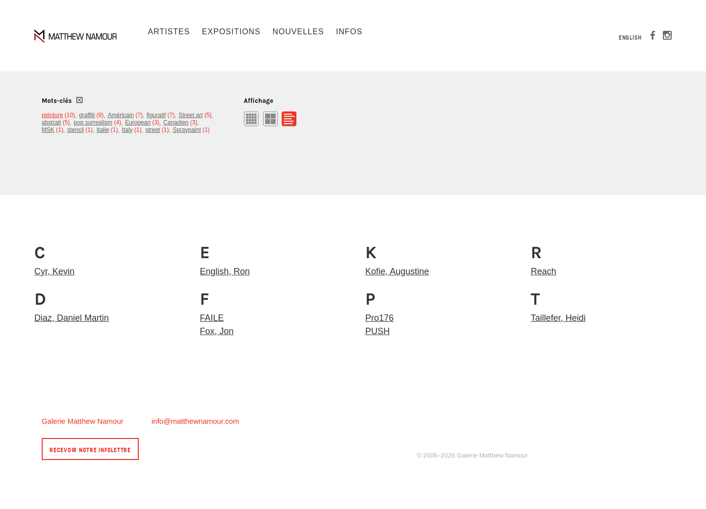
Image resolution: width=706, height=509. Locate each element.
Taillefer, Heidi (558, 318)
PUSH (377, 331)
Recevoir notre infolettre (90, 450)
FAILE (212, 318)
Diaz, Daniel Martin (71, 318)
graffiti (87, 115)
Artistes (169, 31)
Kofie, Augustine (397, 271)
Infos (349, 31)
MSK (48, 129)
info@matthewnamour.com (195, 421)
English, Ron (225, 271)
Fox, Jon (217, 331)
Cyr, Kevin (54, 271)
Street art (190, 115)
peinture (52, 115)
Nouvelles (298, 31)
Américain (121, 115)
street (152, 129)
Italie (103, 129)
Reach (543, 271)
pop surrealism (93, 122)
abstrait (51, 122)
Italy (127, 129)
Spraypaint (187, 129)
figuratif (156, 115)
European (138, 122)
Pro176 (379, 318)
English (630, 37)
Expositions (231, 31)
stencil (75, 129)
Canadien (175, 122)
